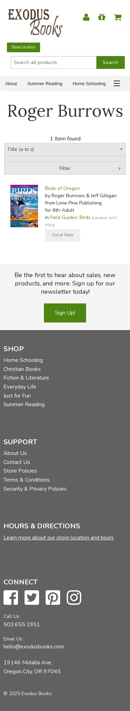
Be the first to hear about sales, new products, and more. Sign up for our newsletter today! (65, 283)
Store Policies (20, 471)
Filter (65, 168)
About (11, 83)
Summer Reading (44, 83)
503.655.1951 (21, 624)
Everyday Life (19, 387)
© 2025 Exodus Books (27, 693)
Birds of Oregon (62, 188)
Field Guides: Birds (70, 217)
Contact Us (16, 462)
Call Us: (11, 616)
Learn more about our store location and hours (58, 537)
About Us (15, 453)
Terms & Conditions (26, 480)
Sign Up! (65, 313)
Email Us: (13, 639)
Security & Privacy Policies (35, 489)
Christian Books (22, 369)
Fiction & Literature (26, 378)
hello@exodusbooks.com (33, 646)
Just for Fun (17, 396)
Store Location (23, 47)
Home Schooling (89, 83)
